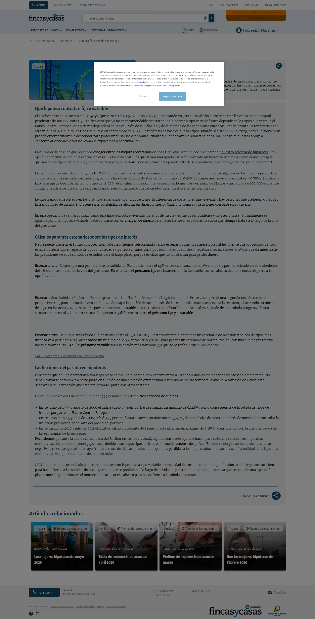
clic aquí (140, 81)
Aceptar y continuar (172, 96)
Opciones (143, 96)
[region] (159, 84)
